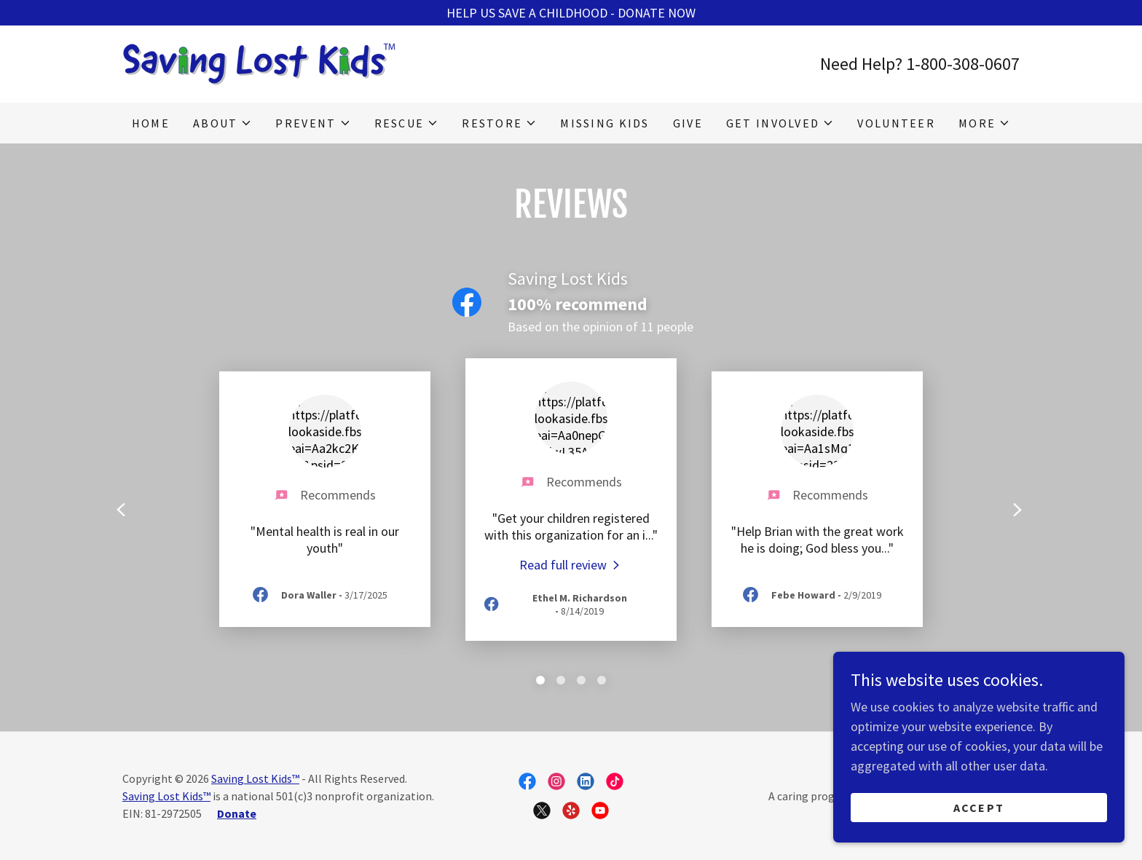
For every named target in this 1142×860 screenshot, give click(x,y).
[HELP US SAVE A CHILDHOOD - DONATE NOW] (571, 13)
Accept (979, 807)
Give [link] (688, 123)
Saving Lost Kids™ (255, 778)
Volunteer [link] (896, 123)
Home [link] (151, 123)
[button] (222, 123)
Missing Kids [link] (604, 123)
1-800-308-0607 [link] (963, 63)
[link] (258, 62)
